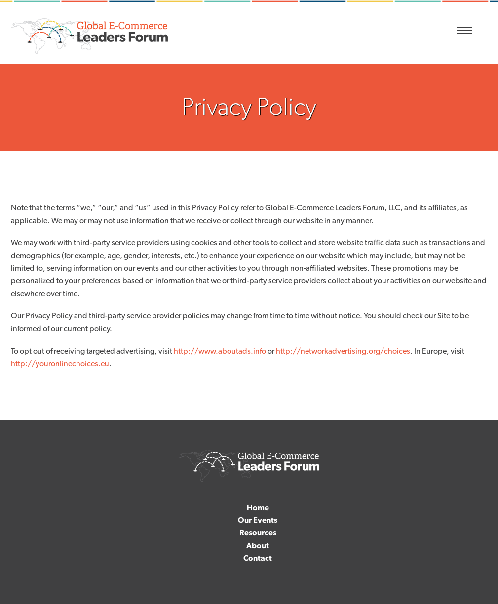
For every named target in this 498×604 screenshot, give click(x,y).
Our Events (257, 520)
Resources (257, 532)
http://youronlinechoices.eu (60, 363)
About (257, 545)
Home (258, 507)
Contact (257, 558)
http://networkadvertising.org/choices (343, 351)
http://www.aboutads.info (220, 351)
